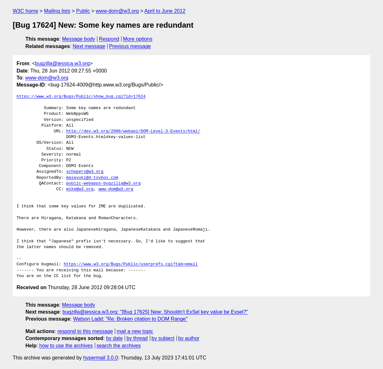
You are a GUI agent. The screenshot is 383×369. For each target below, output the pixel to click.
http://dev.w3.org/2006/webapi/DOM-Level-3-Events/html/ (133, 131)
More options (138, 39)
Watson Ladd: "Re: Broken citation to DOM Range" (130, 319)
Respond (109, 39)
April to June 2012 (164, 11)
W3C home (25, 11)
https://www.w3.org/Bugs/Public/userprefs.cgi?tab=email (131, 264)
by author (188, 338)
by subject (162, 338)
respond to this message (85, 331)
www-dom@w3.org (117, 11)
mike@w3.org (80, 189)
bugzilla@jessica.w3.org (62, 63)
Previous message (130, 46)
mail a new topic (135, 331)
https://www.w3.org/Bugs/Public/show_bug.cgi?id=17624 (81, 97)
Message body (78, 39)
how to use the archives (66, 345)
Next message (89, 46)
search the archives (119, 345)
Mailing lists (57, 11)
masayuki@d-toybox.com (92, 178)
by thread (137, 338)
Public (83, 11)
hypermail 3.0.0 (100, 357)
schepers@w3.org (84, 172)
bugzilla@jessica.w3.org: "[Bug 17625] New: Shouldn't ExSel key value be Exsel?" (155, 312)
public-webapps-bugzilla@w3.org (103, 183)
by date (114, 338)
